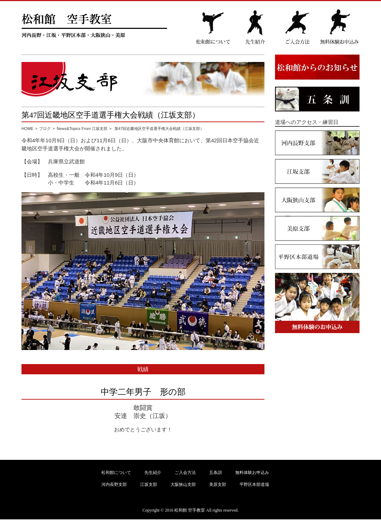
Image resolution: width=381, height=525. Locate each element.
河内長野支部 (114, 484)
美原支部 (217, 484)
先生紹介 (152, 472)
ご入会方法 (185, 472)
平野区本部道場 (254, 484)
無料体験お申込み (252, 472)
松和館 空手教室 (189, 510)
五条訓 (215, 472)
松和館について (116, 472)
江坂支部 (148, 484)
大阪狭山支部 (183, 484)
